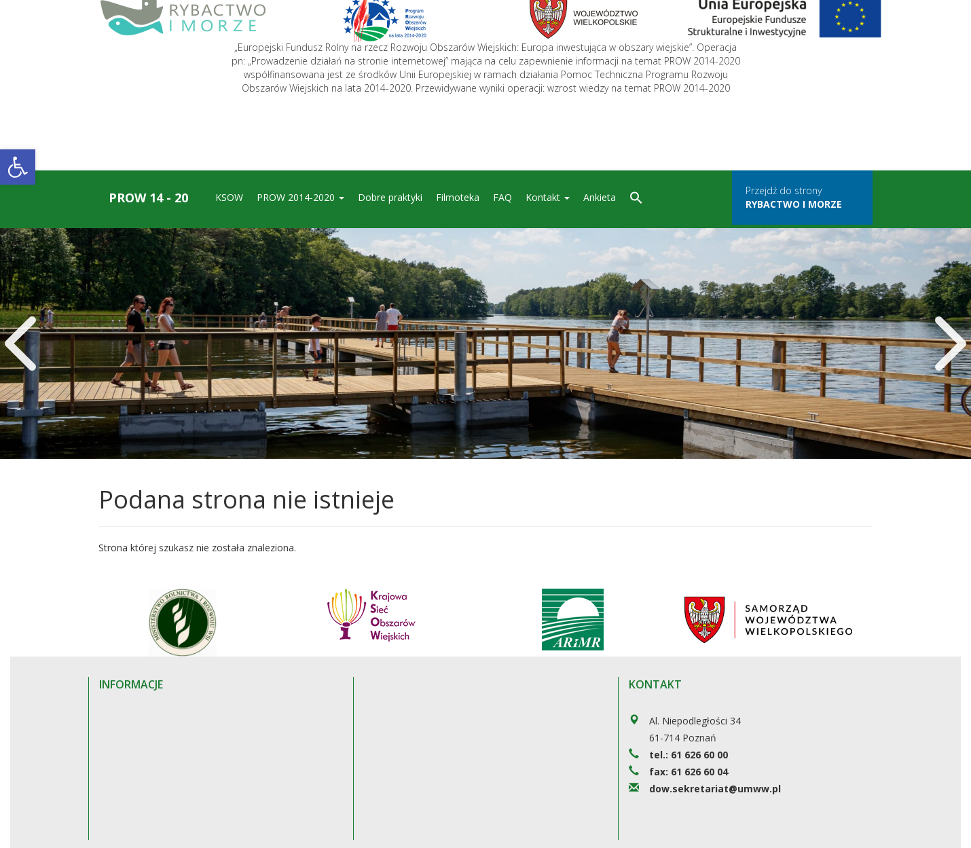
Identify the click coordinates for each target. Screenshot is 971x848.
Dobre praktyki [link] (390, 197)
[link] (17, 167)
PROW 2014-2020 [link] (300, 197)
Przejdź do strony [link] (794, 197)
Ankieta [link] (599, 197)
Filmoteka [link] (457, 197)
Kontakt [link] (548, 197)
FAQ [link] (502, 197)
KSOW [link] (229, 197)
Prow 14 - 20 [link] (148, 197)
